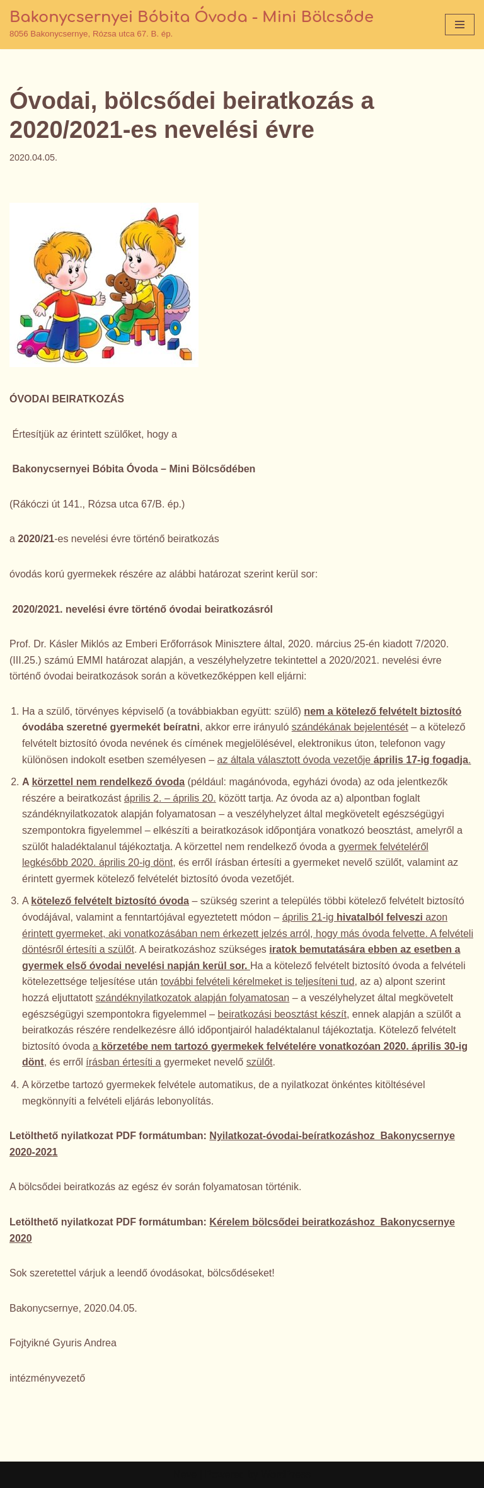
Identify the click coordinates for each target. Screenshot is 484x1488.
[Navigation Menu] (460, 24)
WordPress (286, 1474)
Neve (185, 1474)
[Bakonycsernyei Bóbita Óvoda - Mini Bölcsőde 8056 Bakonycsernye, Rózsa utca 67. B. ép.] (191, 24)
